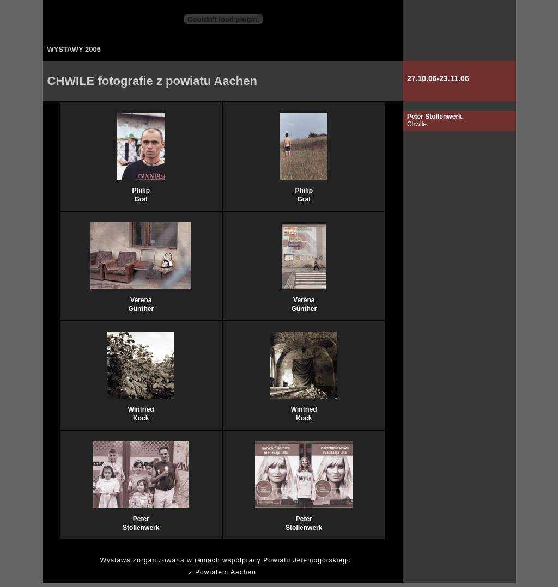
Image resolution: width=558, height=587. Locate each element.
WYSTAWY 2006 (74, 49)
